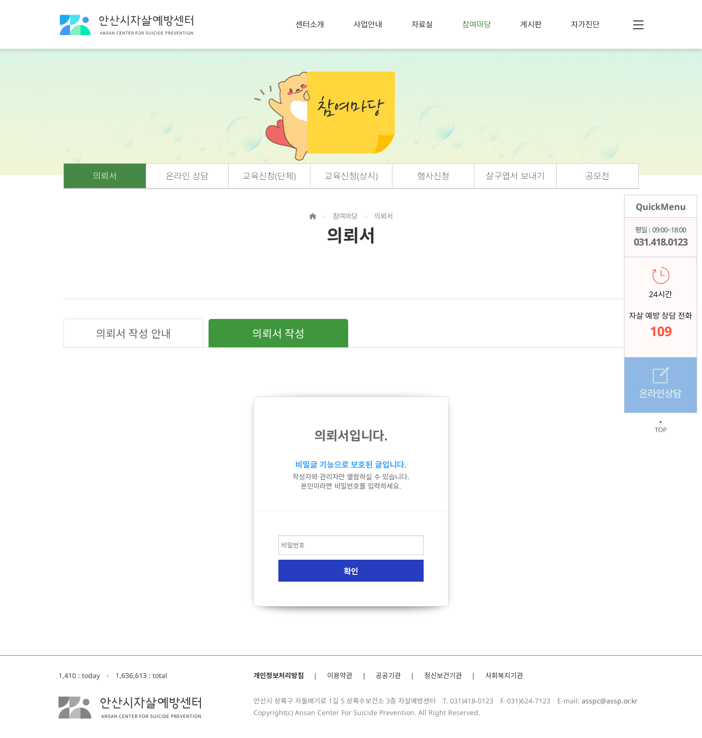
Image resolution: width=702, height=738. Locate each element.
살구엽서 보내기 (515, 176)
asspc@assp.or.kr (610, 700)
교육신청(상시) (351, 176)
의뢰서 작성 (278, 333)
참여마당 (476, 24)
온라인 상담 (187, 176)
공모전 (597, 176)
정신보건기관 (443, 675)
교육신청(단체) (269, 176)
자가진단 (585, 24)
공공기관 (388, 675)
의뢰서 (105, 176)
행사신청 (433, 176)
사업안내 (367, 24)
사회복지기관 (504, 675)
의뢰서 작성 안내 (133, 333)
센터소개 (309, 24)
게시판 (531, 24)
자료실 (422, 24)
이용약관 (339, 675)
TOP (660, 426)
